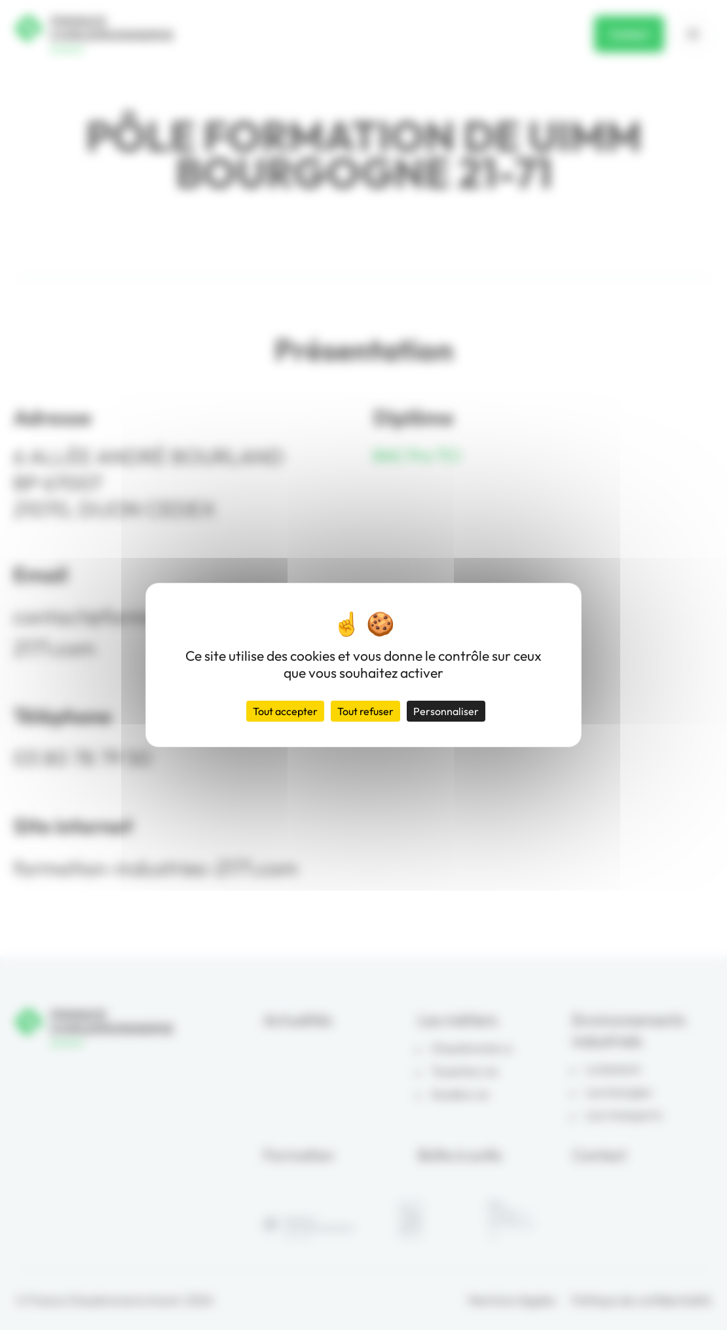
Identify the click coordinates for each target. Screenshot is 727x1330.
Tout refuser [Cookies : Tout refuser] (365, 711)
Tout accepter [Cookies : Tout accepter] (285, 711)
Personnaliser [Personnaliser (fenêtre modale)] (446, 711)
